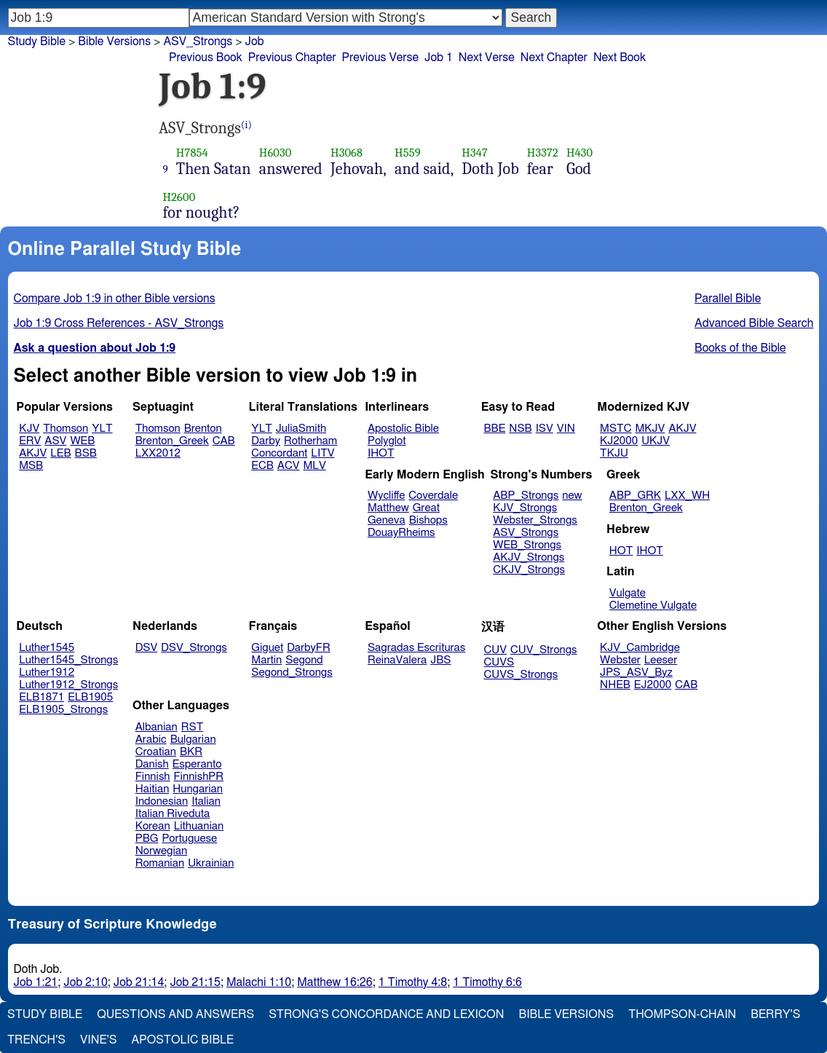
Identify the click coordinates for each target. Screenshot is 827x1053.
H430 (579, 152)
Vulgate (627, 593)
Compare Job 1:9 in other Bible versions (114, 298)
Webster (620, 660)
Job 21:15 (195, 982)
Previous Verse (380, 57)
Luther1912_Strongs (68, 684)
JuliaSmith (301, 428)
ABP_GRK (635, 495)
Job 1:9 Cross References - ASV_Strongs (119, 323)
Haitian (152, 789)
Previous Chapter (292, 57)
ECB (262, 465)
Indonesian (162, 801)
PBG (147, 838)
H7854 (192, 152)
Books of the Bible (740, 348)
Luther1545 (46, 647)
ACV (288, 465)
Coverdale (433, 495)
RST (192, 727)
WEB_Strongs (527, 545)
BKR (191, 751)
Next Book (619, 57)
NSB (520, 428)
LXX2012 (158, 453)
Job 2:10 (85, 982)
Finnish (152, 776)
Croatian (155, 751)
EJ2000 (652, 684)
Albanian (156, 727)
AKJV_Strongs (528, 557)
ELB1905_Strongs (63, 709)
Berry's (775, 1014)
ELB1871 (41, 697)
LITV (322, 453)
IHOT (381, 453)
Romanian (159, 863)
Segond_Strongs (291, 672)
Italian (206, 801)
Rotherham (310, 440)
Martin (266, 660)
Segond (304, 660)
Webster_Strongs (535, 520)
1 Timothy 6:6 (487, 982)
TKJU (614, 453)
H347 (475, 152)
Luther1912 (46, 672)
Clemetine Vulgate (653, 605)
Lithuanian (199, 826)
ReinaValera (397, 660)
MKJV (650, 428)
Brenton (203, 428)
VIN (566, 428)
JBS (440, 660)
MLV (314, 465)
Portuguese (189, 838)
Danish (152, 764)
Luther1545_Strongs (68, 660)
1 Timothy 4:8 (413, 982)
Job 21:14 (139, 982)
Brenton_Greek (172, 440)
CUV (495, 649)
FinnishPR (199, 776)
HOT (621, 550)
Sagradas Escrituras (416, 647)
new (572, 495)
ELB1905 (90, 697)
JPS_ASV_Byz (636, 672)
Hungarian (198, 789)
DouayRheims (401, 532)
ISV (544, 428)
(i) (246, 125)
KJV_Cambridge (640, 647)
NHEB (615, 684)
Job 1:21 (36, 982)
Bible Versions (114, 41)
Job (254, 41)
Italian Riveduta (172, 813)
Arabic (151, 739)
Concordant (279, 453)
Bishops (428, 520)
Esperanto (197, 764)
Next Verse (487, 57)
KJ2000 (619, 440)
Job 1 (438, 57)
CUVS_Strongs (521, 674)
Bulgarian (193, 739)
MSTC (615, 428)
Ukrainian (211, 863)
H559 (408, 152)
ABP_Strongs (525, 495)
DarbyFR (309, 647)
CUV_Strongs (543, 649)
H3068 (347, 152)
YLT (102, 428)
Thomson (65, 428)
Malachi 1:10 (258, 982)
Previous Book (205, 57)
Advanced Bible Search (754, 323)
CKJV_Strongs (529, 569)
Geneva (386, 520)
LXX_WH (687, 495)
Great (426, 507)
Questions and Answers (175, 1014)
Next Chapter (554, 57)
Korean (152, 826)
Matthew (388, 507)
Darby (265, 440)
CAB (224, 440)
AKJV (33, 453)
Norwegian (161, 850)
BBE (495, 428)
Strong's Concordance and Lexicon (386, 1014)
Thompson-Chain (682, 1014)
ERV (30, 440)
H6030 (275, 152)
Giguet (267, 647)
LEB (60, 453)
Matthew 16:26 (334, 982)
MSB (31, 465)
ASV (55, 440)
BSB (86, 453)
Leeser (660, 660)
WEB (82, 440)
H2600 (179, 197)
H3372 (542, 152)
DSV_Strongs (194, 647)
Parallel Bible (728, 298)
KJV (29, 428)
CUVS (499, 662)
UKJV (655, 440)
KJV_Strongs (525, 507)
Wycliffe (386, 495)
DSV (146, 647)
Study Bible (37, 41)
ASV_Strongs (197, 41)
